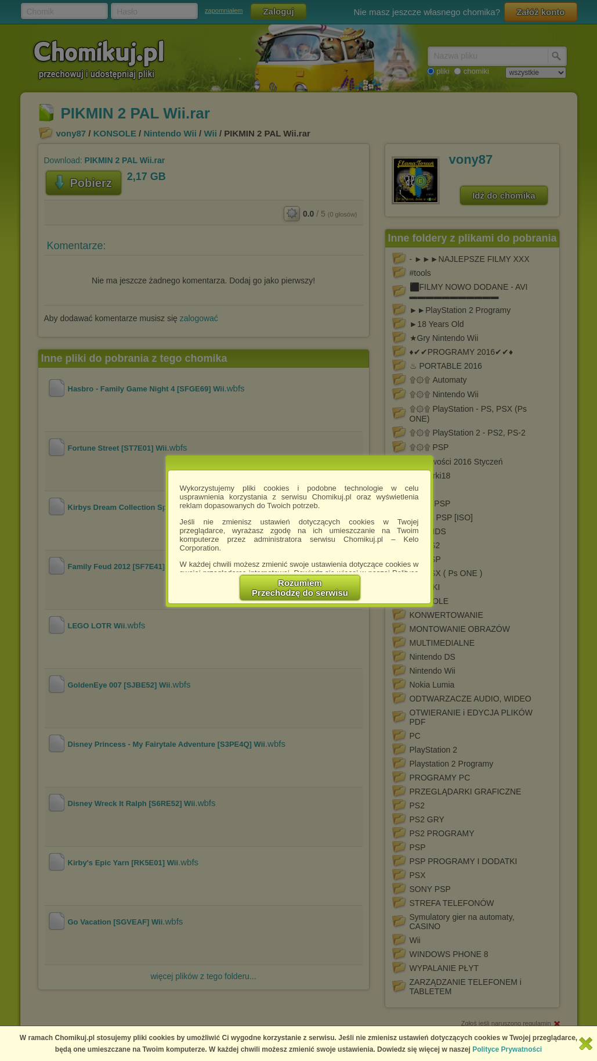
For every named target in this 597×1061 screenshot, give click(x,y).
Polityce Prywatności (507, 1049)
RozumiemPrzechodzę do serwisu (300, 588)
